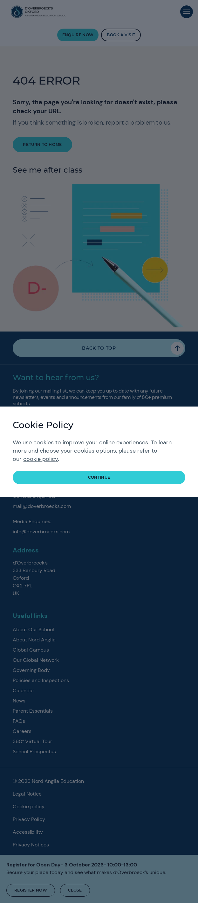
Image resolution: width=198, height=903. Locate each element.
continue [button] (99, 477)
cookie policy (40, 459)
